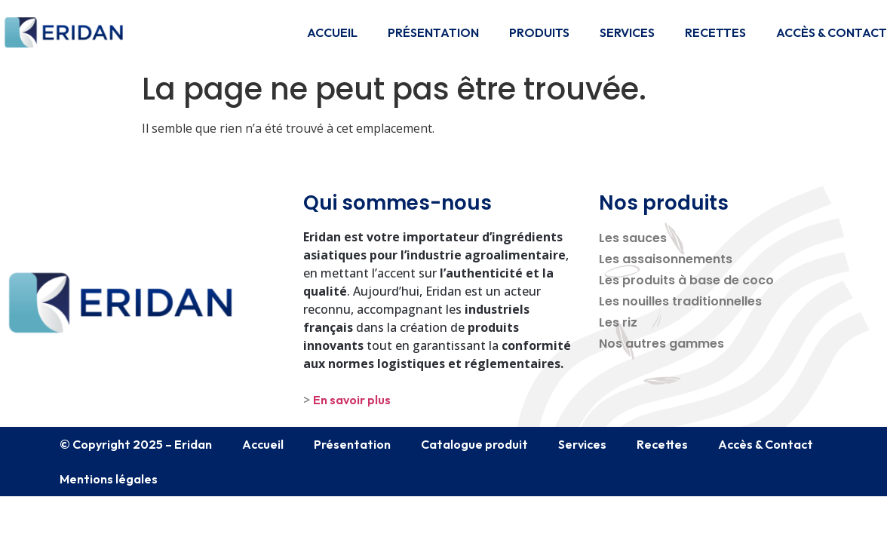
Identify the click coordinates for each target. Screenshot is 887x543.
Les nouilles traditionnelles (680, 301)
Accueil (332, 32)
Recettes (715, 32)
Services (627, 32)
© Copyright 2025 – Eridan (136, 444)
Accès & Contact (831, 32)
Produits (539, 32)
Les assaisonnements (665, 259)
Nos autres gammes (661, 343)
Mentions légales (109, 478)
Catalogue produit (474, 444)
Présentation (433, 32)
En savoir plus (352, 399)
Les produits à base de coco (686, 280)
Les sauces (633, 238)
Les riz (618, 322)
